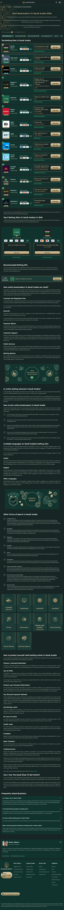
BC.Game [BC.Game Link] (13, 179)
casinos (42, 396)
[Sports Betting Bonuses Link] (44, 872)
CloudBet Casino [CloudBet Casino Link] (13, 167)
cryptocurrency (33, 771)
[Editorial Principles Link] (56, 880)
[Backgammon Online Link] (30, 875)
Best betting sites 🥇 (8, 36)
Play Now (55, 47)
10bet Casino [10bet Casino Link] (12, 123)
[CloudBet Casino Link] (6, 168)
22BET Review (37, 138)
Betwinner (43, 267)
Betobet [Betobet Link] (12, 69)
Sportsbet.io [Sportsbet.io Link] (14, 201)
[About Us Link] (54, 867)
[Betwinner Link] (6, 98)
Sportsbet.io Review (38, 205)
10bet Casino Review (39, 127)
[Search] (56, 2)
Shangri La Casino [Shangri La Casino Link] (13, 83)
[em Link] (60, 842)
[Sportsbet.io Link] (6, 202)
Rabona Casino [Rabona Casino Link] (12, 110)
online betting (31, 212)
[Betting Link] (40, 867)
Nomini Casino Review (39, 160)
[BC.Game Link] (6, 180)
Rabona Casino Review (39, 116)
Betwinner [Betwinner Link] (13, 97)
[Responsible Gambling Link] (56, 875)
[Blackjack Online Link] (29, 870)
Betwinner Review (38, 101)
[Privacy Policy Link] (55, 885)
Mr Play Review (37, 149)
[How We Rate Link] (54, 877)
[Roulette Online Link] (29, 872)
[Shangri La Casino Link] (6, 84)
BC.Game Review (38, 183)
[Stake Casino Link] (6, 59)
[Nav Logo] (28, 2)
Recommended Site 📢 (33, 36)
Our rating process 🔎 (47, 36)
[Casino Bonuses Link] (42, 870)
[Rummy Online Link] (29, 867)
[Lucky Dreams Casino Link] (18, 872)
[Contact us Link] (54, 872)
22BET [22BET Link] (12, 134)
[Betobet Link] (6, 69)
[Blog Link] (53, 870)
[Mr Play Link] (6, 146)
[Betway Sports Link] (6, 48)
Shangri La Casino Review (40, 90)
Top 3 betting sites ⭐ (20, 36)
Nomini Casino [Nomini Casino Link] (12, 155)
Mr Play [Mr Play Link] (12, 145)
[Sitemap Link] (53, 883)
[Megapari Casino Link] (17, 867)
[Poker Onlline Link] (29, 877)
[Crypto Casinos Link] (42, 875)
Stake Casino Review (39, 62)
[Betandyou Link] (6, 191)
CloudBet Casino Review (40, 172)
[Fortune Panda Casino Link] (18, 870)
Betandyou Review (38, 194)
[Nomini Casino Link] (6, 156)
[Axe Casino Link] (16, 875)
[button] (1, 2)
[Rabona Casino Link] (6, 111)
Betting (9, 6)
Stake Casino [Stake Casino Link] (14, 58)
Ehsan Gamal (23, 32)
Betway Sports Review (39, 51)
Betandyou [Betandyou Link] (13, 190)
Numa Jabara (8, 32)
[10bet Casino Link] (6, 124)
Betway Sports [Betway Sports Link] (12, 47)
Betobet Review (37, 73)
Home (3, 6)
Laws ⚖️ (57, 36)
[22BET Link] (6, 135)
